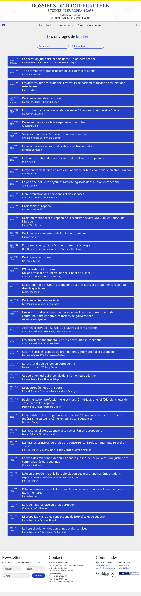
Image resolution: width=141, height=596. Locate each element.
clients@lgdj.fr (125, 571)
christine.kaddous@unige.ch (61, 585)
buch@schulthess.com (105, 571)
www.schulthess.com (105, 569)
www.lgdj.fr (124, 569)
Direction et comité (89, 25)
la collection (85, 36)
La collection (46, 25)
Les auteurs (66, 25)
